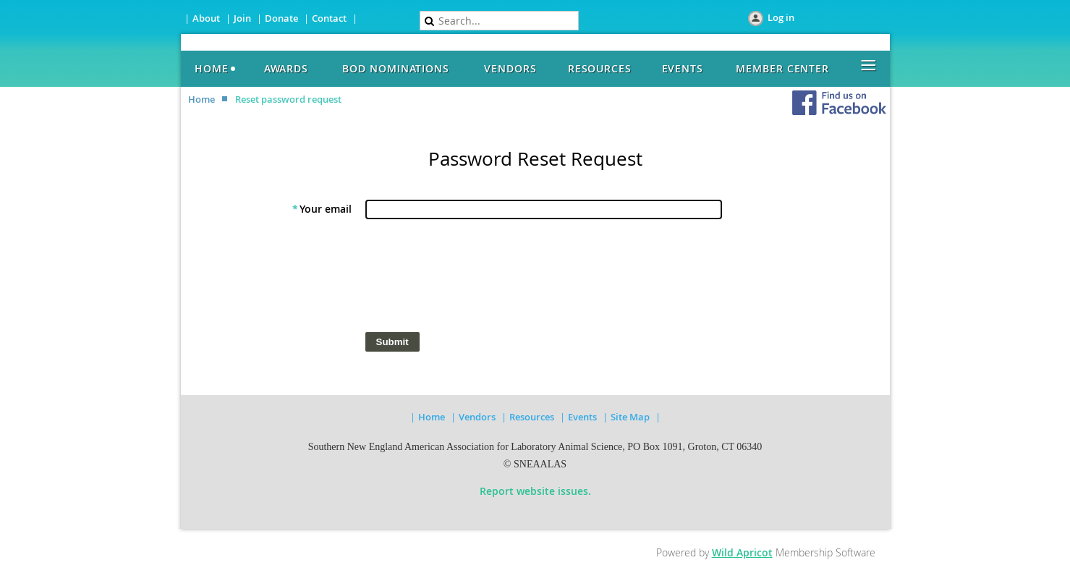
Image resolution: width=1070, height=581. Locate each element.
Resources (531, 416)
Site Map (631, 416)
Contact (329, 18)
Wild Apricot (742, 552)
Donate (281, 18)
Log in (781, 17)
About (206, 18)
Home (201, 99)
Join (242, 18)
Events (582, 416)
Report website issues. (535, 491)
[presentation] (475, 279)
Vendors (477, 416)
